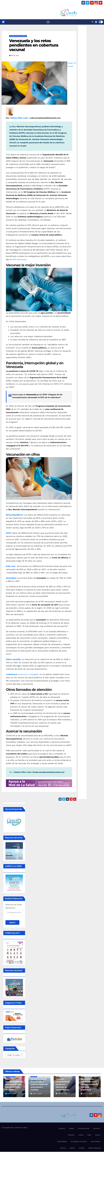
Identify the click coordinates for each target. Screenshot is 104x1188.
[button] (92, 22)
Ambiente (71, 1135)
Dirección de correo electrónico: (14, 909)
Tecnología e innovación (79, 1141)
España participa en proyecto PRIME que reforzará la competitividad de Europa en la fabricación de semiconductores (64, 1082)
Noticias (33, 1076)
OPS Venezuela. (19, 259)
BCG (8, 515)
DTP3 (8, 533)
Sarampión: (11, 578)
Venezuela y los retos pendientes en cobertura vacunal (33, 45)
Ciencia (97, 1135)
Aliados (71, 1128)
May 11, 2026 (12, 1093)
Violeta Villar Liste (19, 118)
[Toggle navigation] (48, 22)
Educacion (96, 1128)
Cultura (80, 1135)
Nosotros (62, 1128)
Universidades (62, 1141)
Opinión (72, 1148)
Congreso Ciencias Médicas (18, 36)
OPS (18, 409)
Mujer (89, 1135)
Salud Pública (10, 1076)
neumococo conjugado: (28, 674)
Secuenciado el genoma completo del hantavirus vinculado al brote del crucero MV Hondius (13, 1084)
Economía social (83, 1128)
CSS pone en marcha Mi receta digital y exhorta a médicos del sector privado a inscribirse (39, 1084)
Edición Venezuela (94, 1148)
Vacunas (63, 1148)
